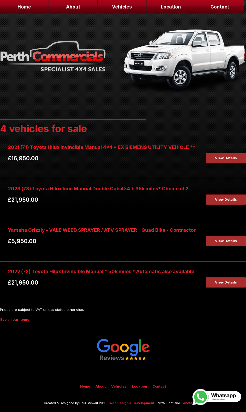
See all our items (14, 319)
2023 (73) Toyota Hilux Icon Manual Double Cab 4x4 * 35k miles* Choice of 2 (98, 188)
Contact (219, 7)
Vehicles (122, 7)
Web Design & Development (131, 403)
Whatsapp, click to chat (217, 397)
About (73, 7)
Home (24, 7)
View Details (226, 158)
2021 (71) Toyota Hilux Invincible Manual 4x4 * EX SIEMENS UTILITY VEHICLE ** (101, 147)
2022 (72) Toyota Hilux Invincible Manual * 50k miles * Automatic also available (101, 271)
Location (171, 7)
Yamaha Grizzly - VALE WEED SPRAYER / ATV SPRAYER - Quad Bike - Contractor (102, 230)
